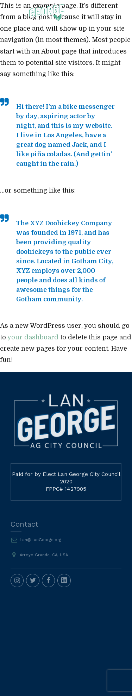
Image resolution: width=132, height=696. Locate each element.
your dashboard (32, 337)
